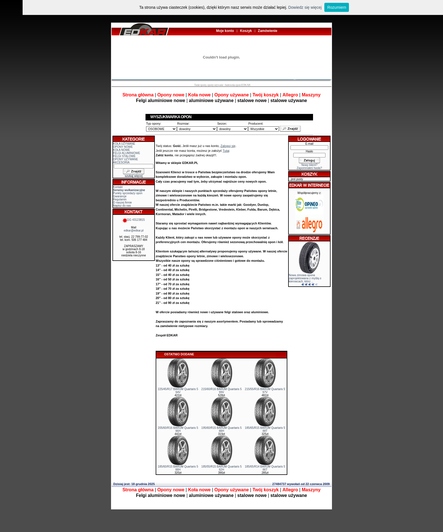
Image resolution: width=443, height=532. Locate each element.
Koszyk (246, 31)
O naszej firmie (122, 202)
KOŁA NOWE (121, 150)
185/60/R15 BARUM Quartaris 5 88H (178, 468)
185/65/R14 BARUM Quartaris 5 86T (265, 468)
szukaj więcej (133, 176)
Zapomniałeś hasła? (309, 168)
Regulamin (120, 199)
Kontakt (118, 187)
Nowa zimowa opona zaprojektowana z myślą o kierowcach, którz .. (305, 278)
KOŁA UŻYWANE (124, 143)
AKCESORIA (121, 162)
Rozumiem (336, 7)
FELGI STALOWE (124, 156)
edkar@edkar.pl (134, 230)
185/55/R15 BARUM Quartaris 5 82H (221, 468)
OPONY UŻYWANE (125, 159)
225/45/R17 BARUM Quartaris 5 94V (178, 391)
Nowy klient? (309, 164)
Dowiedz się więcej (305, 7)
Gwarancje (120, 196)
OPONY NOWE (123, 146)
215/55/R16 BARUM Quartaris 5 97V (265, 391)
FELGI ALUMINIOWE (126, 153)
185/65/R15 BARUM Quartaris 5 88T (265, 429)
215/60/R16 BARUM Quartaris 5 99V (221, 391)
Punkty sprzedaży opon (127, 193)
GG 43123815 (134, 219)
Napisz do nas (122, 205)
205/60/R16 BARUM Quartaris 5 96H (178, 429)
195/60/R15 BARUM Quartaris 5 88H (221, 429)
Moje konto (225, 31)
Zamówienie (267, 31)
